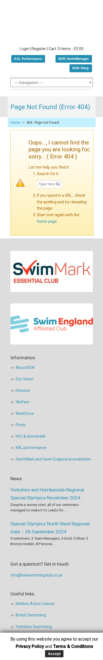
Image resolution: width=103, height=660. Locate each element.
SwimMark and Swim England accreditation (53, 459)
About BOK (25, 367)
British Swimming (31, 615)
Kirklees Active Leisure (35, 603)
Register (39, 49)
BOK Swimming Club (51, 22)
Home (15, 122)
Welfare (22, 402)
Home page (47, 221)
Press (21, 424)
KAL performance (31, 447)
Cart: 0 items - (66, 49)
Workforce (25, 413)
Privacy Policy (30, 646)
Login (24, 49)
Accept (54, 654)
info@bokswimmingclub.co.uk (36, 575)
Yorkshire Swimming (34, 626)
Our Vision (24, 379)
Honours (23, 390)
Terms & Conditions (73, 646)
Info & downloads (31, 436)
